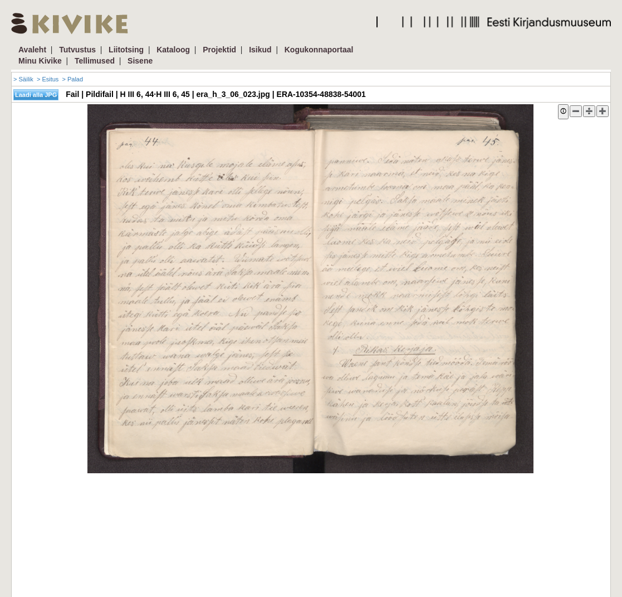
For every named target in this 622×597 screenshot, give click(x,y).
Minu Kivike (40, 60)
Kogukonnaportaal (319, 49)
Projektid (219, 49)
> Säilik (23, 79)
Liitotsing (126, 49)
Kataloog (173, 49)
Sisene (140, 60)
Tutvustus (77, 49)
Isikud (260, 49)
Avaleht (32, 49)
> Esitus (47, 79)
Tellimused (95, 60)
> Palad (72, 79)
